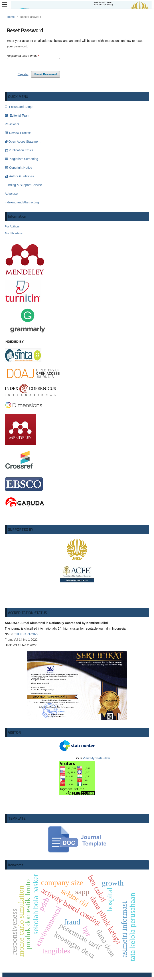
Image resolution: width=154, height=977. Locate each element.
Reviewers (12, 124)
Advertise (11, 193)
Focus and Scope (19, 107)
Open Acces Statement (22, 141)
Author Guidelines (19, 176)
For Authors (12, 226)
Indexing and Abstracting (22, 202)
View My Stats (92, 758)
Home (11, 16)
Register (23, 74)
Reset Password (45, 74)
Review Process (18, 133)
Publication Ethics (19, 150)
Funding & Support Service (23, 185)
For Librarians (13, 233)
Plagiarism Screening (21, 159)
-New (84, 775)
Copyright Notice (18, 167)
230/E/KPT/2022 (26, 634)
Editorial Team (17, 115)
